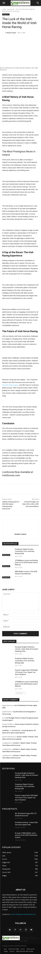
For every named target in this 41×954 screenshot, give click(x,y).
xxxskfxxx (5, 730)
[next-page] (7, 582)
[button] (3, 3)
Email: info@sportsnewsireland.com (23, 914)
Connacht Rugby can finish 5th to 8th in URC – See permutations (30, 504)
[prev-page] (3, 582)
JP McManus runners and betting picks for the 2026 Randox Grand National (26, 563)
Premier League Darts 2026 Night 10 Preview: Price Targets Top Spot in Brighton (26, 672)
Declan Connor (11, 32)
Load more (20, 693)
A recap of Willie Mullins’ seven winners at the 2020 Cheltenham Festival (26, 835)
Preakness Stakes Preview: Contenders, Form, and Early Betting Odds (24, 551)
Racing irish (10, 9)
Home (4, 9)
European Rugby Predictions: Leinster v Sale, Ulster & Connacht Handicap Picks (26, 649)
